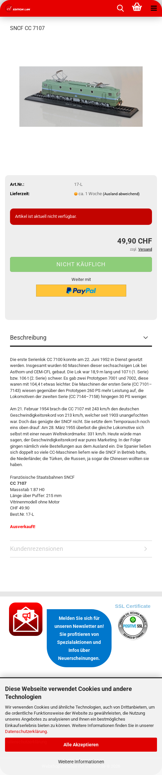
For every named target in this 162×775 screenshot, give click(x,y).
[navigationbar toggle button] (153, 8)
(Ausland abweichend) (121, 194)
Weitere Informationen (81, 761)
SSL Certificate (132, 606)
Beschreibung (28, 337)
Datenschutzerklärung (26, 731)
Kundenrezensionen (36, 548)
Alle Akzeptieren (81, 744)
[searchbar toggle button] (120, 8)
